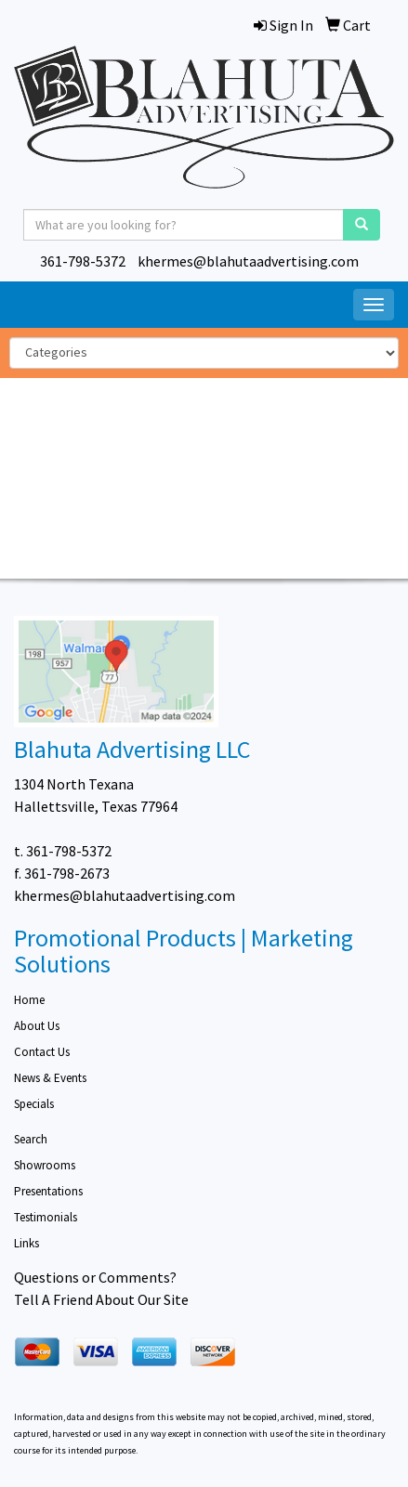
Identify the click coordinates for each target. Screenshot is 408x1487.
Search (30, 1139)
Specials (34, 1104)
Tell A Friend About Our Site (101, 1299)
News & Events (50, 1078)
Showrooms (44, 1165)
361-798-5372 (82, 261)
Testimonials (45, 1217)
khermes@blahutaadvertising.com (248, 261)
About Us (36, 1026)
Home (29, 1000)
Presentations (48, 1191)
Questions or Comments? (95, 1277)
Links (26, 1243)
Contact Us (42, 1052)
